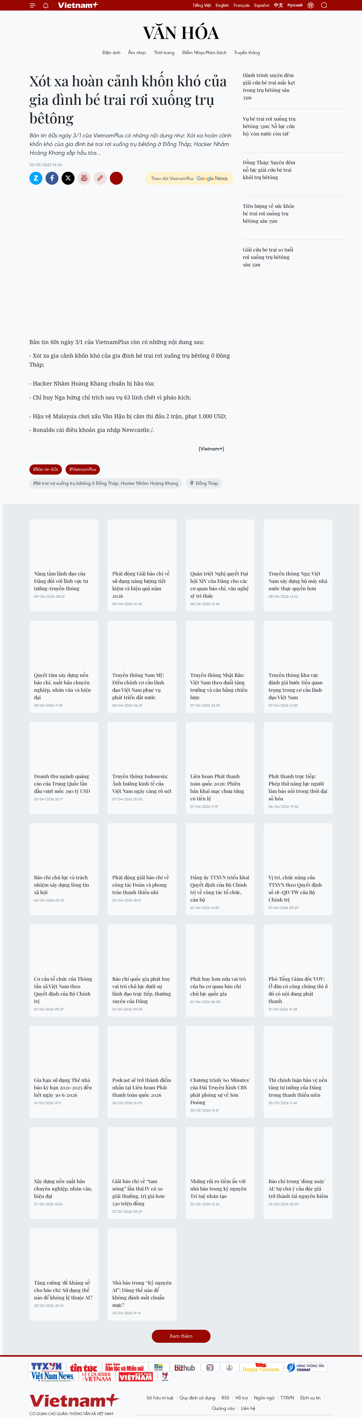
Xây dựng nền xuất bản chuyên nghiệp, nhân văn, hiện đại (63, 1188)
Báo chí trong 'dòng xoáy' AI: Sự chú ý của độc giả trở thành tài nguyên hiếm (298, 1188)
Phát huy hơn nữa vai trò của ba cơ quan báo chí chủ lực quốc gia (218, 986)
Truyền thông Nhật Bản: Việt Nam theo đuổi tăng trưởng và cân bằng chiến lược (219, 686)
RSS (225, 1397)
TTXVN (287, 1397)
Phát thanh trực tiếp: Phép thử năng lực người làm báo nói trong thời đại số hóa (298, 787)
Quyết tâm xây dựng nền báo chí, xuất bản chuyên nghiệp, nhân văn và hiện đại (62, 686)
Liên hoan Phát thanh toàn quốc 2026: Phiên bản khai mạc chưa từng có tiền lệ (217, 787)
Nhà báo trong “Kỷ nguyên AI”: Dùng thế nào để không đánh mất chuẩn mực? (142, 1293)
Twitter (68, 178)
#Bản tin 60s (45, 469)
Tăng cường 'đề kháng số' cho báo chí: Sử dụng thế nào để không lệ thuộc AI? (63, 1290)
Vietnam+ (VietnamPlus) (78, 5)
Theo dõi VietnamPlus (172, 178)
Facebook (51, 178)
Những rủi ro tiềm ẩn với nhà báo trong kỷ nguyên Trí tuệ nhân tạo (218, 1188)
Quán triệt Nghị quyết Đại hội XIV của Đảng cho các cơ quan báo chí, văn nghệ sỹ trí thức (219, 584)
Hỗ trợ (241, 1397)
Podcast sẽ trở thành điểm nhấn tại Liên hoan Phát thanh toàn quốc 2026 (141, 1087)
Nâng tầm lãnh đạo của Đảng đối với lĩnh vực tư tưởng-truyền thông (61, 581)
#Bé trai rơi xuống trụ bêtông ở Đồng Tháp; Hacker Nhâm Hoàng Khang (105, 483)
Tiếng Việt (202, 5)
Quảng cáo (223, 1408)
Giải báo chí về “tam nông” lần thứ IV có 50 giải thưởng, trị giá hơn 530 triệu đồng (138, 1192)
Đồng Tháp (203, 483)
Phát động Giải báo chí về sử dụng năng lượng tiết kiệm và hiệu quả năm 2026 (141, 584)
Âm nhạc (137, 52)
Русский (295, 5)
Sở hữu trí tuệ (160, 1397)
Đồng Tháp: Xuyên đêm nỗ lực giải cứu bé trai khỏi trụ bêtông (269, 169)
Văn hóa (181, 31)
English (222, 5)
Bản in (84, 178)
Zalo (35, 178)
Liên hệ (248, 1408)
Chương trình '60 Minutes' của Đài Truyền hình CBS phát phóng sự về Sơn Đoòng (220, 1091)
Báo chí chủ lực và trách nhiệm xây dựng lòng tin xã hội (61, 884)
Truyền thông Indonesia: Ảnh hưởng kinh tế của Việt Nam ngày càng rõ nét (142, 783)
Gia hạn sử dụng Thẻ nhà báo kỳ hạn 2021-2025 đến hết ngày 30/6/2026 (63, 1087)
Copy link (100, 178)
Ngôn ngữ (264, 1397)
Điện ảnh (111, 52)
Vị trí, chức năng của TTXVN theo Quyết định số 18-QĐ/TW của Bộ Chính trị (295, 888)
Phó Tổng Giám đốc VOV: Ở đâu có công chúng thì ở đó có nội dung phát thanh (298, 990)
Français (242, 5)
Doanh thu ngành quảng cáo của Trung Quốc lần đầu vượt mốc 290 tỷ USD (62, 783)
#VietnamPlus (82, 469)
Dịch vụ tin (310, 1397)
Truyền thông (247, 52)
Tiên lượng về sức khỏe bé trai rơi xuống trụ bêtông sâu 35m (269, 213)
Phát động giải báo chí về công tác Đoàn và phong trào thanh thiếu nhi (140, 884)
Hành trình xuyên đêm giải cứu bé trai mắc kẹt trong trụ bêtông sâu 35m (269, 86)
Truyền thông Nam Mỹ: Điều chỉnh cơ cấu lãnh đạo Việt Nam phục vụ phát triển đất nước (138, 686)
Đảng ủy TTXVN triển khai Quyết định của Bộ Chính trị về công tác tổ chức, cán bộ (219, 888)
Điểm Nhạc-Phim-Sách (204, 52)
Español (261, 5)
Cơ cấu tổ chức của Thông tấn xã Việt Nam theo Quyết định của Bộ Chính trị (63, 990)
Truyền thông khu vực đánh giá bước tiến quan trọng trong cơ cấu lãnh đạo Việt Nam (296, 686)
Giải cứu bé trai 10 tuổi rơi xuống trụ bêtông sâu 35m (268, 257)
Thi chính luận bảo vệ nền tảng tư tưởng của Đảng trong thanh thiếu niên (298, 1087)
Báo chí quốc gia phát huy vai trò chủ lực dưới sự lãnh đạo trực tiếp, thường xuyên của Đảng (141, 990)
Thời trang (164, 52)
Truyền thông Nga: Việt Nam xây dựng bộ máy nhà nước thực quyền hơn (298, 581)
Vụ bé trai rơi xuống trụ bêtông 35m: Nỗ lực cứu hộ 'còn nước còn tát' (269, 126)
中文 (278, 5)
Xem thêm (181, 1335)
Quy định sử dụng (197, 1397)
